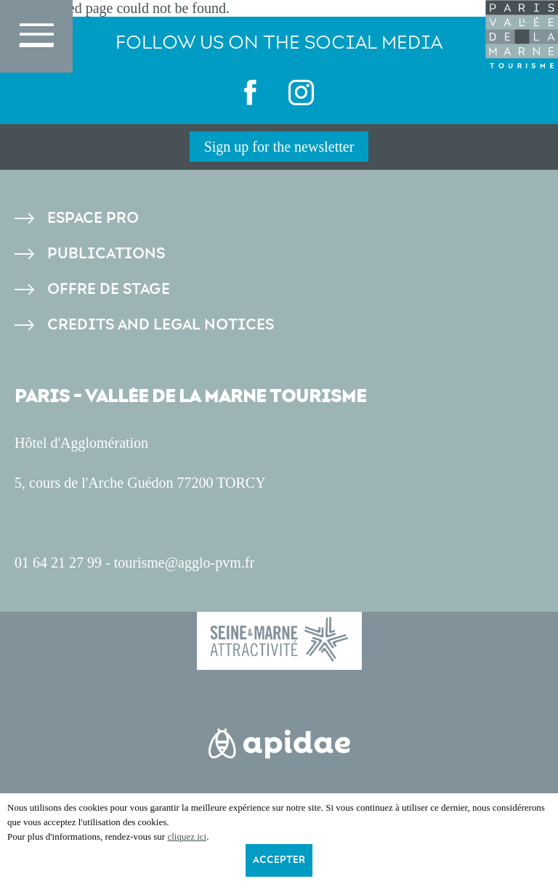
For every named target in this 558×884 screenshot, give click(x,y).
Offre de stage (108, 289)
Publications (106, 254)
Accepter (279, 860)
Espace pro (93, 218)
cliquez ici (186, 836)
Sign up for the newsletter (279, 147)
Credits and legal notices (160, 325)
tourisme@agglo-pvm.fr (184, 562)
